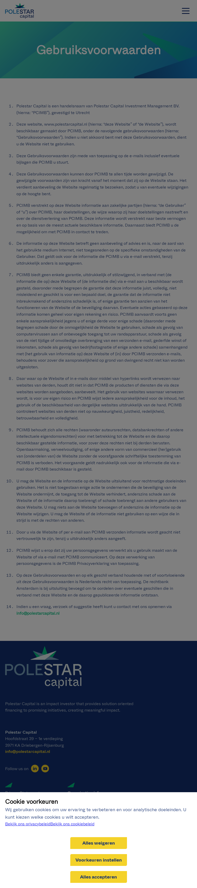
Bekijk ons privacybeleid (27, 824)
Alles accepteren (98, 877)
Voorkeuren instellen (98, 860)
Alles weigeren (98, 843)
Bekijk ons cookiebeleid (72, 824)
